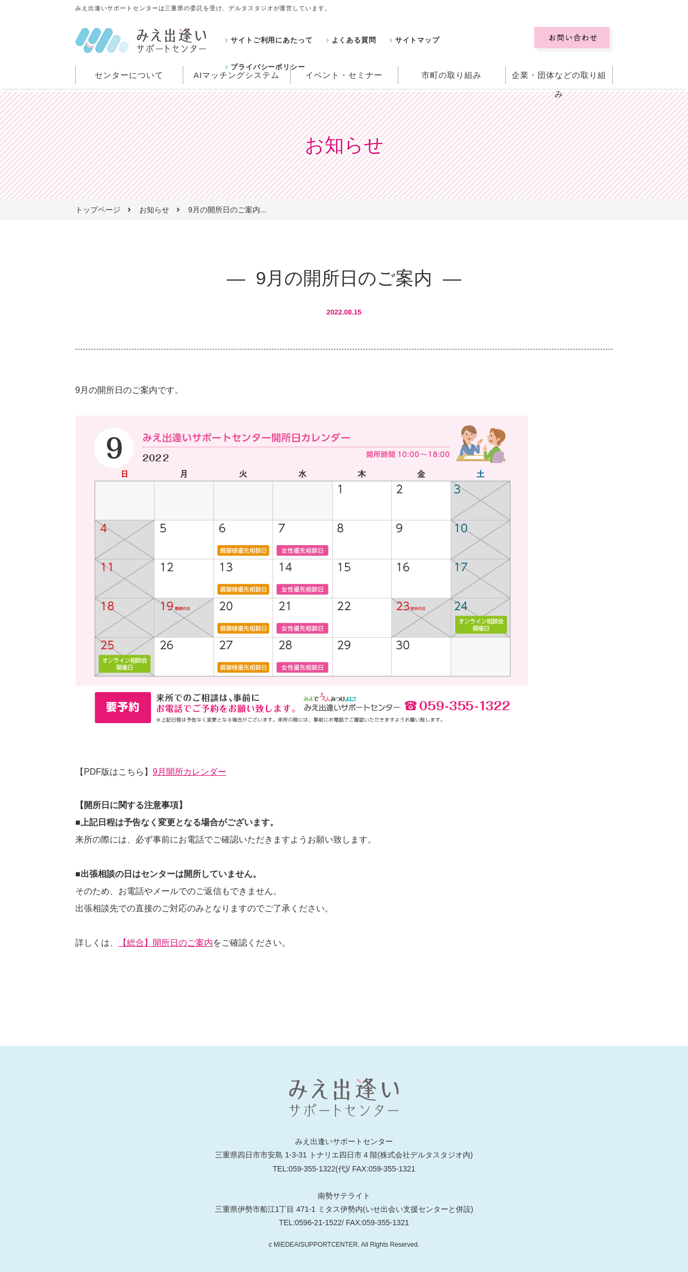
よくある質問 (347, 40)
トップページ (97, 209)
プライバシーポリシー (481, 40)
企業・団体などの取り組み (559, 75)
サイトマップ (407, 40)
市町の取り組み (452, 75)
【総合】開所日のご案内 (165, 942)
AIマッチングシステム (236, 75)
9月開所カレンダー (189, 771)
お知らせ (154, 209)
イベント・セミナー (344, 75)
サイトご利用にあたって (269, 40)
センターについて (129, 75)
